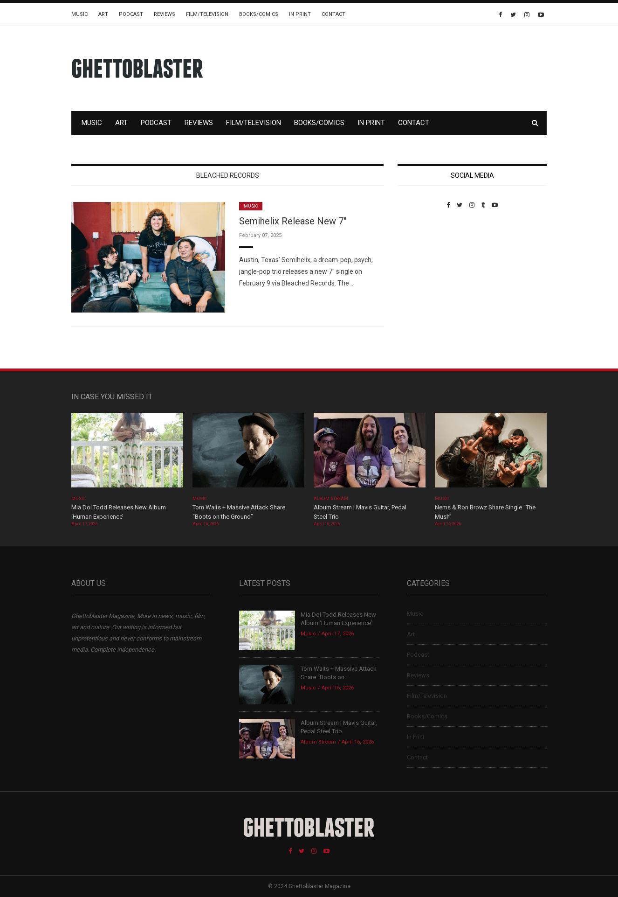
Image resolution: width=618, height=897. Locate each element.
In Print (300, 14)
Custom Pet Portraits (425, 272)
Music (79, 14)
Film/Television (207, 14)
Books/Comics (258, 14)
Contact (333, 14)
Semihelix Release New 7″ (292, 221)
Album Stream (331, 498)
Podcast (131, 14)
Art (103, 14)
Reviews (164, 14)
